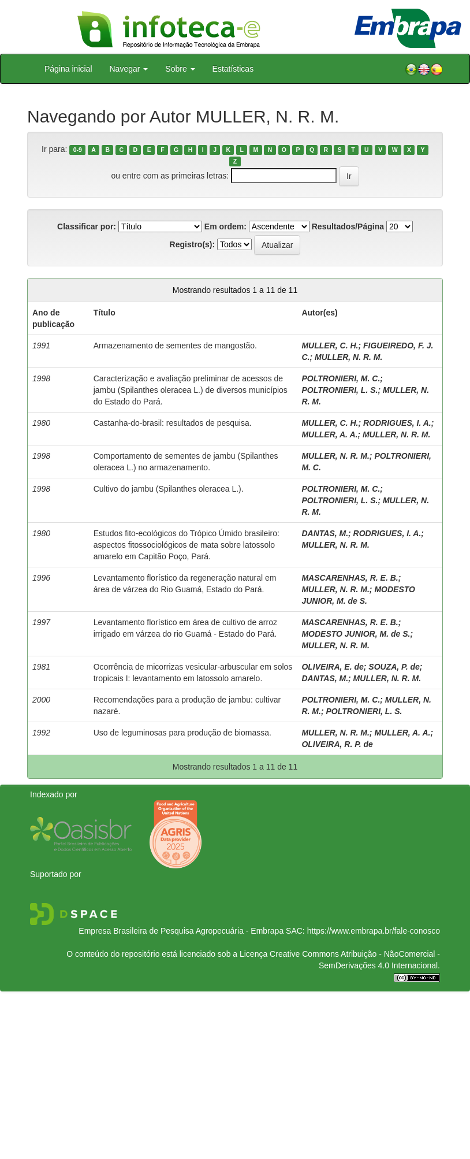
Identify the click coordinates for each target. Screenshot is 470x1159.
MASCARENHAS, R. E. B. (349, 577)
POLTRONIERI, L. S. (339, 390)
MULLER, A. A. (329, 434)
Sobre (180, 68)
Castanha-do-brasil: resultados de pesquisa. (173, 423)
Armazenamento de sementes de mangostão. (175, 345)
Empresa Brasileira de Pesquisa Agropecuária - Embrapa (181, 930)
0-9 (77, 149)
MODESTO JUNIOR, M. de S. (355, 633)
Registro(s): (192, 244)
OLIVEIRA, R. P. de (336, 744)
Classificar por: (86, 226)
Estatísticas (233, 68)
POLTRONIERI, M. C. (340, 378)
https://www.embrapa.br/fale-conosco (373, 930)
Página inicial (68, 68)
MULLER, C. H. (329, 345)
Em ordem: (225, 226)
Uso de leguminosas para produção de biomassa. (182, 732)
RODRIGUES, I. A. (397, 423)
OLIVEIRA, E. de (332, 666)
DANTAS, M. (324, 533)
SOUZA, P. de (393, 666)
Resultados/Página (348, 226)
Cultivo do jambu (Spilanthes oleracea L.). (169, 488)
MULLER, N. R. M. (348, 357)
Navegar (129, 68)
